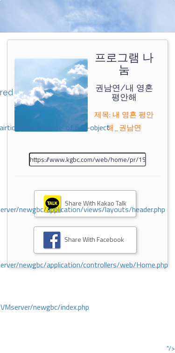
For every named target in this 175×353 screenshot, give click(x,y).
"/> (171, 348)
